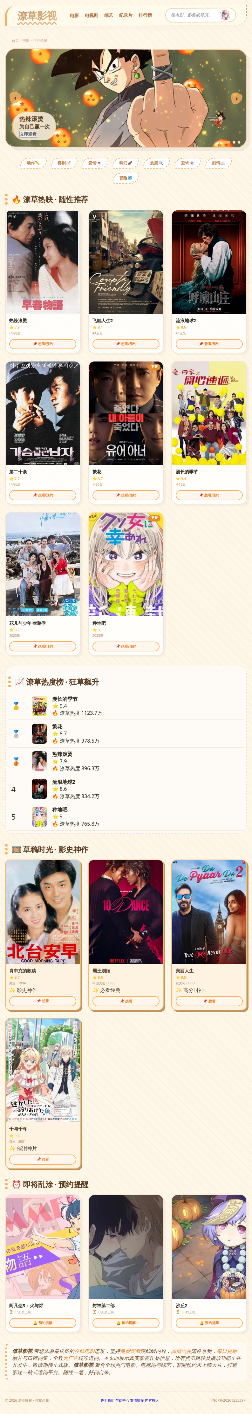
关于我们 (107, 1400)
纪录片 (126, 15)
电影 (74, 15)
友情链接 (137, 1400)
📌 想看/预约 (43, 344)
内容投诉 (152, 1400)
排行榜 (145, 15)
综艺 (108, 15)
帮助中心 (122, 1400)
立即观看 (28, 134)
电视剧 (91, 15)
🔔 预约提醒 (42, 1323)
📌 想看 (43, 1001)
